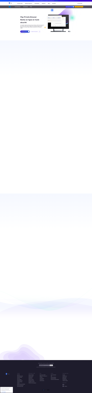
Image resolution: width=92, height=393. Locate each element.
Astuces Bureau (42, 378)
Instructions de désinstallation (55, 379)
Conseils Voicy (42, 379)
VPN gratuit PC (31, 377)
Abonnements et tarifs (20, 386)
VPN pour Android (31, 379)
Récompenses (64, 378)
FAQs (31, 6)
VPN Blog (41, 377)
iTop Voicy (18, 378)
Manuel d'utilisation (53, 377)
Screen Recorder (42, 380)
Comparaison (25, 6)
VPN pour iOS (30, 378)
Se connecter (80, 3)
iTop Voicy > (56, 0)
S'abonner (51, 365)
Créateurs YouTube (65, 380)
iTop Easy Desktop (19, 377)
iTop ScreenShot (19, 379)
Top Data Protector (19, 381)
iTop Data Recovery (19, 380)
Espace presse (64, 377)
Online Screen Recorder (20, 385)
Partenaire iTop (65, 379)
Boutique (54, 3)
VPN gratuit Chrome (31, 380)
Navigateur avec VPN (31, 381)
